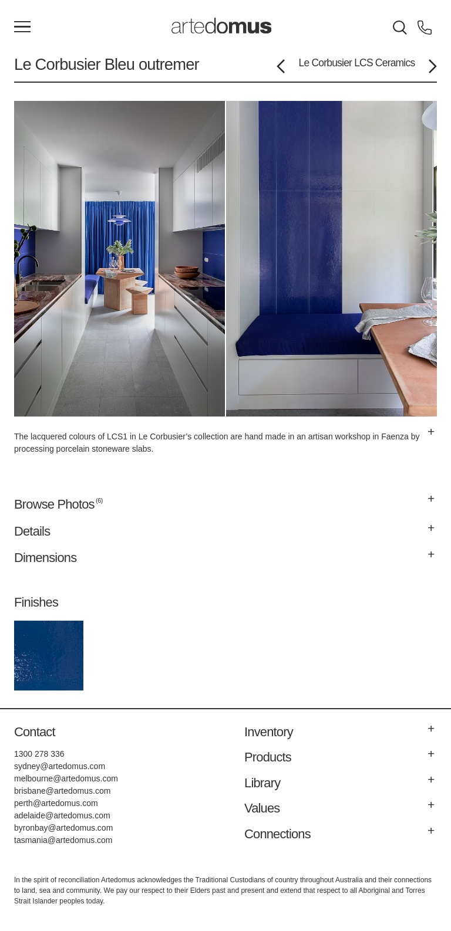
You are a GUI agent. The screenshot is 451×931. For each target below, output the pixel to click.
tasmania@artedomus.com (63, 840)
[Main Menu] (22, 28)
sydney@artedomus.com (59, 766)
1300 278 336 (39, 754)
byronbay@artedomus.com (63, 827)
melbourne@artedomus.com (66, 778)
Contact (34, 732)
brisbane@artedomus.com (62, 790)
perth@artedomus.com (56, 803)
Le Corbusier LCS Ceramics (357, 63)
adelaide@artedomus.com (62, 815)
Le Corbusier (59, 64)
